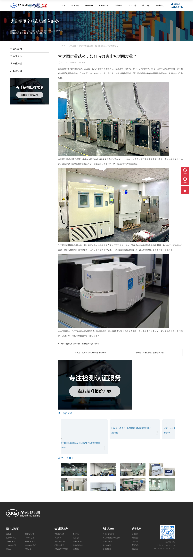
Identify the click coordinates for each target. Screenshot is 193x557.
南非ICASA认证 (30, 545)
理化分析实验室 (108, 534)
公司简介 (135, 534)
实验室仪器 (107, 549)
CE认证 (8, 534)
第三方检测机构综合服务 (112, 538)
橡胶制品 (68, 344)
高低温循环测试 (60, 541)
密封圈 (96, 344)
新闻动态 (132, 5)
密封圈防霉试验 (87, 344)
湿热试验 (76, 549)
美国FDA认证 (29, 534)
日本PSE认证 (29, 538)
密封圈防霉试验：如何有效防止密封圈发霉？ (99, 46)
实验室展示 (104, 5)
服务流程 (135, 541)
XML (173, 548)
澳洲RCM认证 (29, 541)
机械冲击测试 (59, 545)
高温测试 (58, 538)
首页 (63, 5)
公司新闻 (16, 48)
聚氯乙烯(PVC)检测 (61, 549)
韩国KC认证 (10, 541)
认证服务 (89, 5)
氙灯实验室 (107, 545)
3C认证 (8, 549)
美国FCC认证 (11, 538)
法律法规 (16, 63)
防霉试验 (76, 344)
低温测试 (76, 538)
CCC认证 (27, 549)
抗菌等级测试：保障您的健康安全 (94, 353)
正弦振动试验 (59, 534)
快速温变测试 (78, 541)
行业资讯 (16, 56)
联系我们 (160, 5)
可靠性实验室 (108, 541)
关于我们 (146, 5)
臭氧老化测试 (78, 545)
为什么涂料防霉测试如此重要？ (154, 353)
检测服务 (75, 5)
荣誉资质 (119, 5)
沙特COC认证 (11, 545)
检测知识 (16, 71)
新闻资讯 (135, 545)
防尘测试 (76, 534)
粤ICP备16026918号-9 (162, 548)
